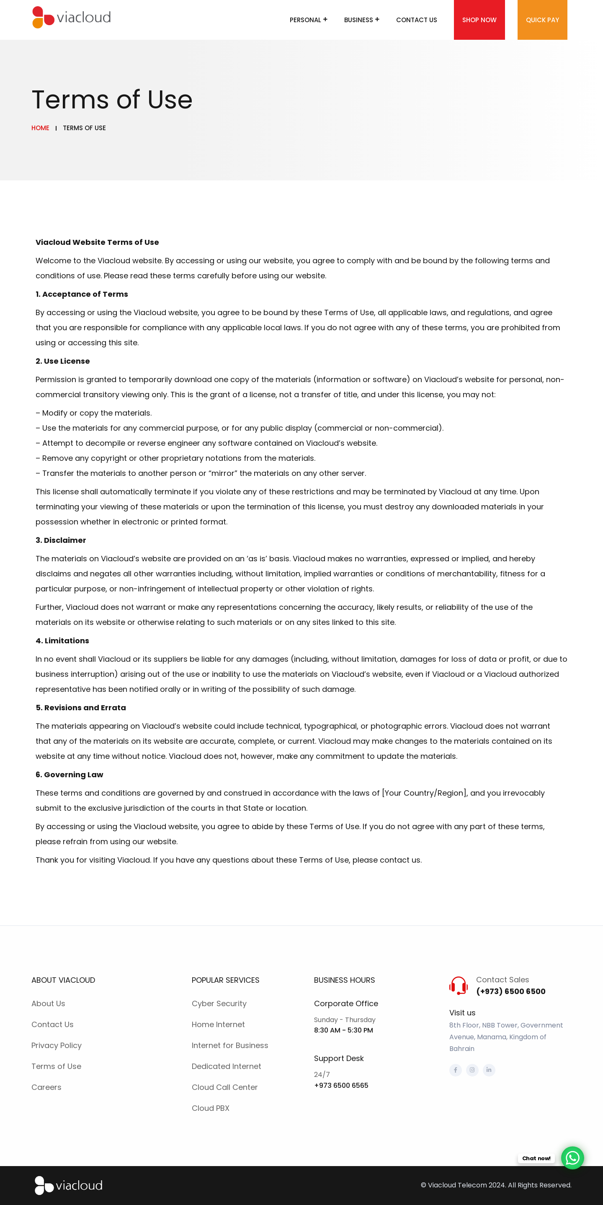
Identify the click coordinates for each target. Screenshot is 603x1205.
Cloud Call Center (225, 1087)
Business (358, 19)
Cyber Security (219, 1003)
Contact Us (416, 19)
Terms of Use (56, 1066)
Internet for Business (230, 1045)
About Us (48, 1003)
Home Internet (218, 1024)
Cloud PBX (210, 1108)
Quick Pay (542, 19)
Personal (305, 19)
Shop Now (479, 19)
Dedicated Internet (226, 1066)
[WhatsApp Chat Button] (572, 1157)
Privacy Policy (56, 1045)
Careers (46, 1087)
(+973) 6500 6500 (511, 991)
